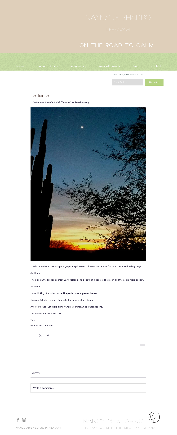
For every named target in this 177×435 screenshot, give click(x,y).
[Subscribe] (154, 82)
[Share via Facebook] (32, 335)
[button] (109, 66)
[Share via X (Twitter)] (39, 335)
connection (36, 325)
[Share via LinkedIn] (47, 335)
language (48, 325)
